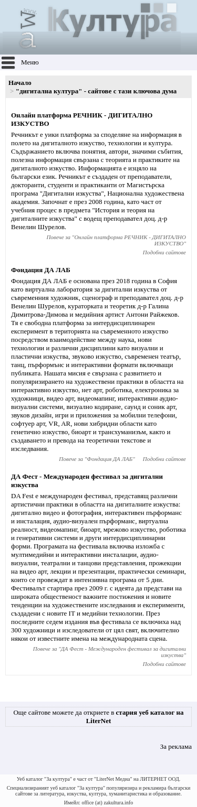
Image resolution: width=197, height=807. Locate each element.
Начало (20, 83)
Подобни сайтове (164, 252)
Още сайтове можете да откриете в (98, 716)
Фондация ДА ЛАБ (40, 270)
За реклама (176, 746)
